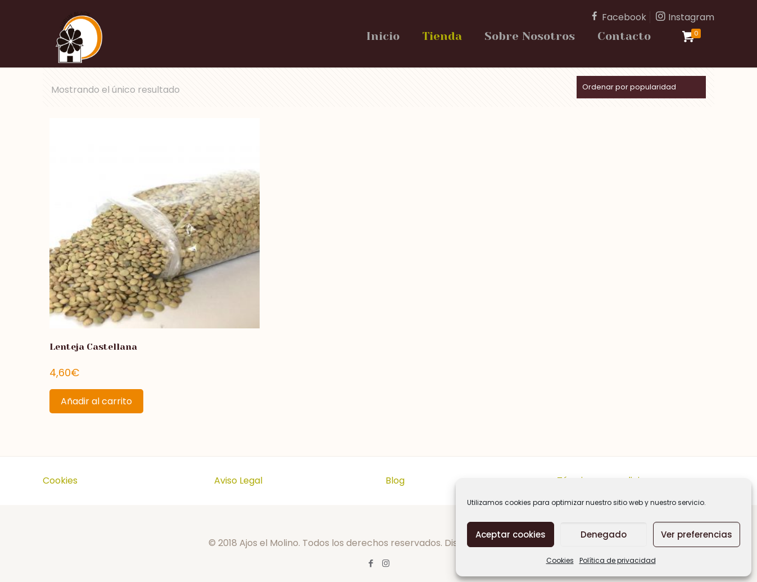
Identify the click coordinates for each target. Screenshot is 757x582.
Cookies (560, 560)
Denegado (604, 534)
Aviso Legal (238, 480)
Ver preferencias (696, 534)
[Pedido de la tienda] (641, 87)
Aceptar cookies (510, 534)
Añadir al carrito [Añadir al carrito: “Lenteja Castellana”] (96, 401)
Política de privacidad (617, 560)
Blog (395, 480)
